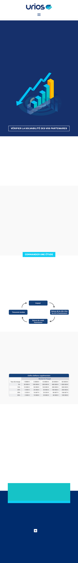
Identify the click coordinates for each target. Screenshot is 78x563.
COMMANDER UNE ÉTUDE (39, 254)
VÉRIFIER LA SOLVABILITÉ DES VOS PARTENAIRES (39, 128)
